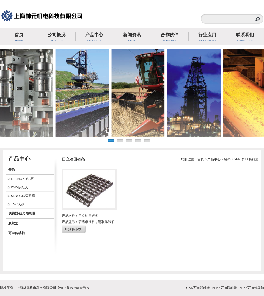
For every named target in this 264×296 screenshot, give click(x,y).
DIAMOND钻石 (22, 179)
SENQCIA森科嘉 (23, 196)
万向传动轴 (16, 233)
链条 (11, 169)
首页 (200, 159)
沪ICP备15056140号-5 (73, 288)
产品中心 (214, 159)
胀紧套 (13, 223)
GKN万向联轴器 (198, 288)
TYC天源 (17, 204)
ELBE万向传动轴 (251, 288)
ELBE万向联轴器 (224, 288)
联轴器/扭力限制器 (21, 213)
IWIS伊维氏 (19, 187)
